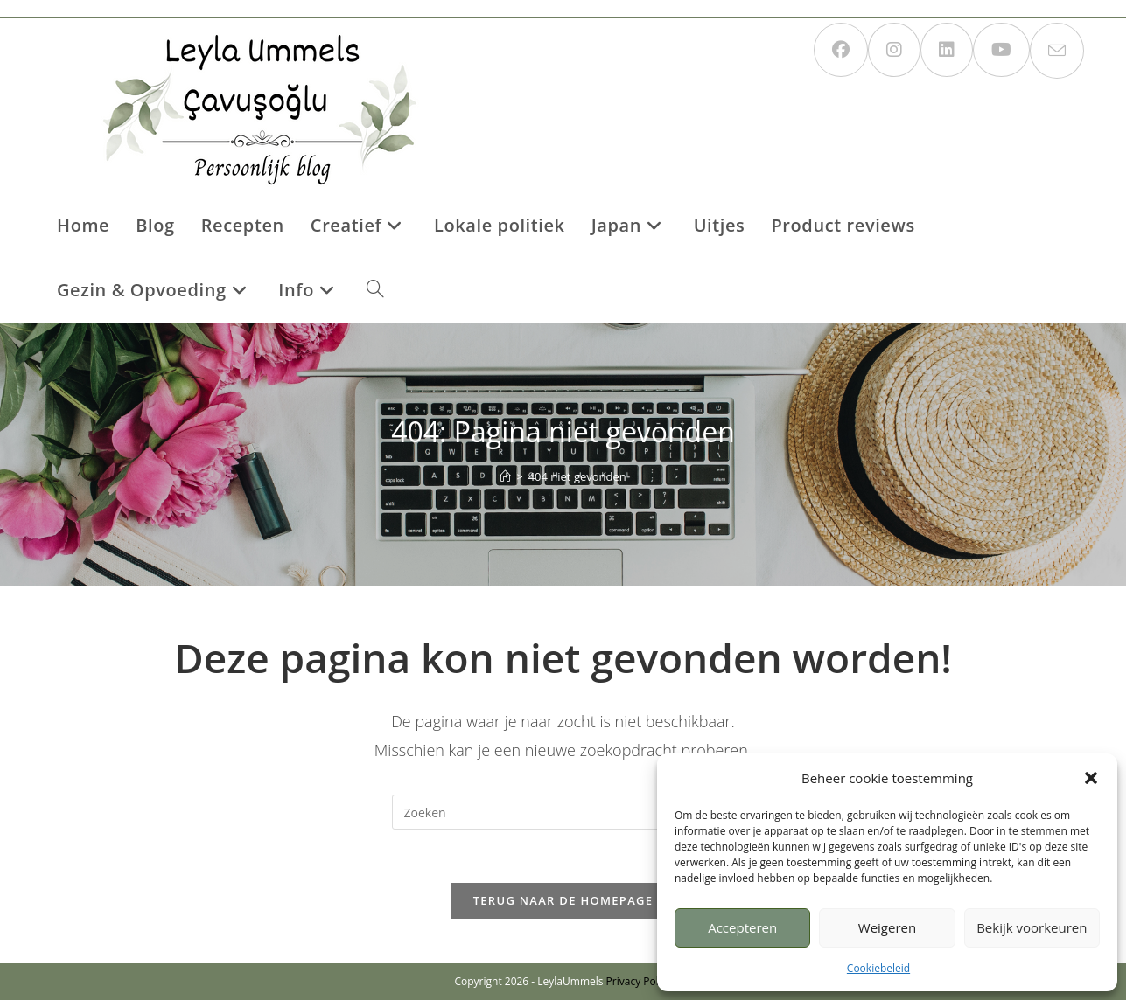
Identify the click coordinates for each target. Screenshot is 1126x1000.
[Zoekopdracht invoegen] (562, 812)
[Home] (505, 476)
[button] (1091, 778)
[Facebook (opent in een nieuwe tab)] (841, 50)
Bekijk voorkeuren (1031, 927)
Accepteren (742, 927)
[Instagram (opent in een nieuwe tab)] (894, 50)
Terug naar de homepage (563, 900)
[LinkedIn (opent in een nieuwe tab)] (946, 50)
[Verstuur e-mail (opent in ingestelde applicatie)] (1057, 51)
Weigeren (887, 927)
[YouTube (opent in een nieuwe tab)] (1001, 50)
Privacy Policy (639, 981)
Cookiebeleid (878, 968)
